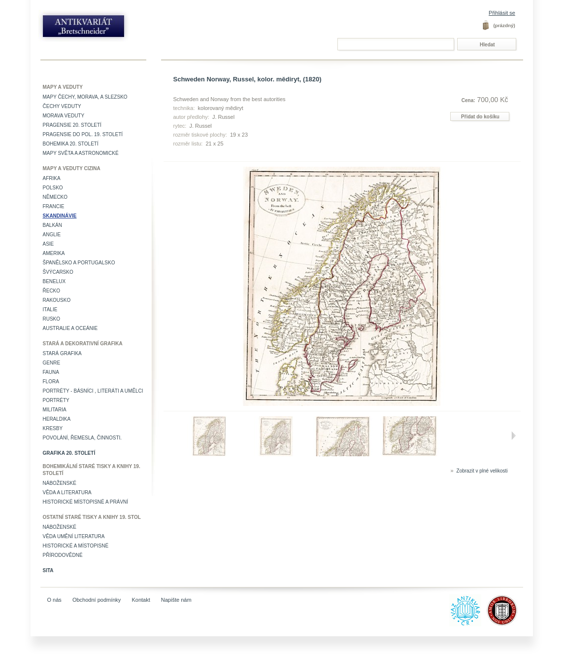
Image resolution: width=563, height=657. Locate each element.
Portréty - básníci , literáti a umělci (93, 391)
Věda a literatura (67, 492)
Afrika (52, 178)
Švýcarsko (58, 272)
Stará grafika (62, 353)
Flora (51, 381)
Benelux (54, 281)
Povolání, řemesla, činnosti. (82, 437)
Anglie (52, 234)
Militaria (54, 409)
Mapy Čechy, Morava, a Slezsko (85, 97)
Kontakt (141, 600)
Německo (55, 197)
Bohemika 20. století (71, 143)
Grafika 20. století (69, 453)
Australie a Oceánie (70, 328)
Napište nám (176, 600)
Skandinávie (60, 216)
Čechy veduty (62, 106)
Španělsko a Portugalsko (79, 262)
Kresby (53, 428)
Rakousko (57, 300)
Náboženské (59, 483)
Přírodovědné (63, 555)
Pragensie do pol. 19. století (83, 134)
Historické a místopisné (76, 545)
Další (513, 435)
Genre (52, 362)
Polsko (53, 187)
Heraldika (57, 419)
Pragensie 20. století (72, 125)
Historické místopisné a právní (86, 502)
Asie (48, 244)
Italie (50, 309)
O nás (54, 600)
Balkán (52, 225)
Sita (48, 570)
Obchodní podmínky (96, 600)
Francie (54, 206)
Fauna (51, 372)
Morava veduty (64, 115)
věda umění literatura (74, 536)
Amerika (54, 253)
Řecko (52, 290)
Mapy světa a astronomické (81, 153)
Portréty (56, 400)
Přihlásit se (502, 13)
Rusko (52, 319)
